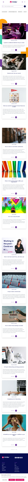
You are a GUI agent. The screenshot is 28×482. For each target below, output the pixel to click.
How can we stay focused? (14, 216)
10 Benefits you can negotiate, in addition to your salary (14, 435)
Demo (15, 465)
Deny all (11, 479)
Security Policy (17, 471)
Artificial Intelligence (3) (13, 11)
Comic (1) (25, 11)
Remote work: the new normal (14, 73)
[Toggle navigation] (3, 2)
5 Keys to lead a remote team (14, 291)
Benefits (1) (20, 11)
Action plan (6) (4, 11)
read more (14, 50)
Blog (2, 465)
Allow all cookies (19, 479)
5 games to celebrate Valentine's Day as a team (14, 42)
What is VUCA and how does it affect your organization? (14, 181)
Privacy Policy (17, 468)
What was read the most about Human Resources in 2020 (14, 106)
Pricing (3, 468)
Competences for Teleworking (14, 399)
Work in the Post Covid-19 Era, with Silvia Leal (14, 256)
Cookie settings (4, 479)
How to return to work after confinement (14, 146)
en (24, 1)
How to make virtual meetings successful (14, 325)
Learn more (25, 477)
